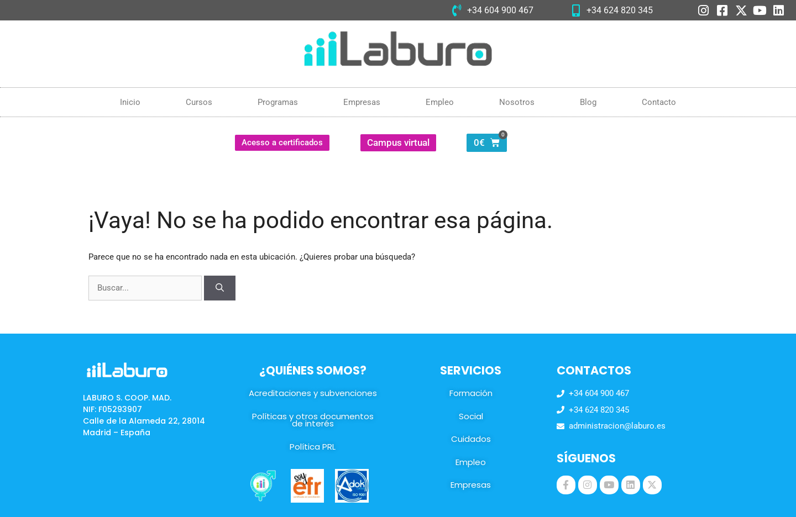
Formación (471, 393)
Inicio (130, 102)
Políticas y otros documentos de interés (313, 420)
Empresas (361, 102)
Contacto (659, 102)
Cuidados (471, 439)
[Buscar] (219, 288)
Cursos (199, 102)
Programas (278, 102)
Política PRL (313, 446)
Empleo (440, 102)
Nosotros (517, 102)
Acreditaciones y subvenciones (313, 393)
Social (471, 416)
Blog (588, 102)
